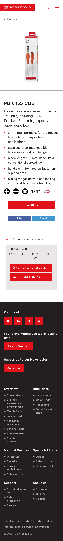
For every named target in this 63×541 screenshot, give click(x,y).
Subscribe (14, 368)
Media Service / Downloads (32, 526)
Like (19, 218)
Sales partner (44, 461)
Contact (41, 498)
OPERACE (13, 456)
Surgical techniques (14, 468)
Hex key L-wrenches (13, 422)
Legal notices (12, 521)
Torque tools (15, 416)
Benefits (12, 461)
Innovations (43, 395)
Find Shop (31, 205)
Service (11, 505)
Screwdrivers (15, 395)
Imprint (8, 526)
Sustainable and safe (17, 491)
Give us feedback (18, 346)
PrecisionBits (15, 433)
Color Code (43, 399)
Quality (40, 493)
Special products (12, 440)
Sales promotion (13, 499)
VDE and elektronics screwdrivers (15, 403)
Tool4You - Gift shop (45, 411)
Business (41, 489)
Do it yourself (44, 466)
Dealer (40, 456)
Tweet (43, 218)
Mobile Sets (14, 411)
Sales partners (16, 474)
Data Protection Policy (38, 521)
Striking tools (15, 428)
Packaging (42, 404)
